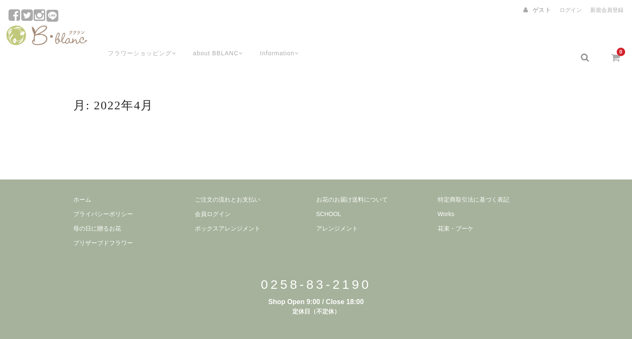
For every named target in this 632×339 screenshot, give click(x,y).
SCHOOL (328, 193)
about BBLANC (210, 37)
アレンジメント (337, 208)
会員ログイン (213, 193)
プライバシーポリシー (103, 193)
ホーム (82, 179)
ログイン (571, 10)
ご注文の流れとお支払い (227, 179)
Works (446, 193)
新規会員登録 (606, 10)
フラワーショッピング (131, 37)
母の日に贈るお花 (97, 208)
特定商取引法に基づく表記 (473, 179)
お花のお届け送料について (352, 179)
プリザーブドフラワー (103, 222)
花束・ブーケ (455, 208)
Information (274, 37)
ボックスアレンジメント (227, 208)
